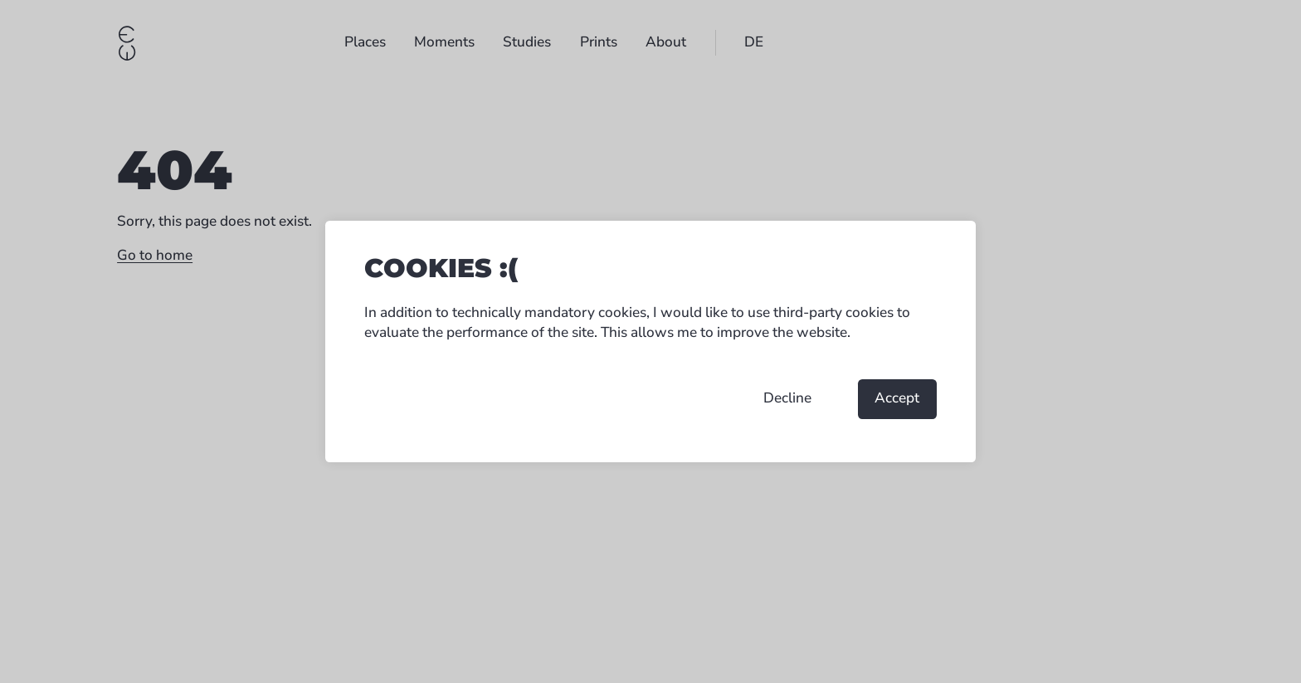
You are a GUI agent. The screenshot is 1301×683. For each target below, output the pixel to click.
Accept (897, 397)
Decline (787, 397)
